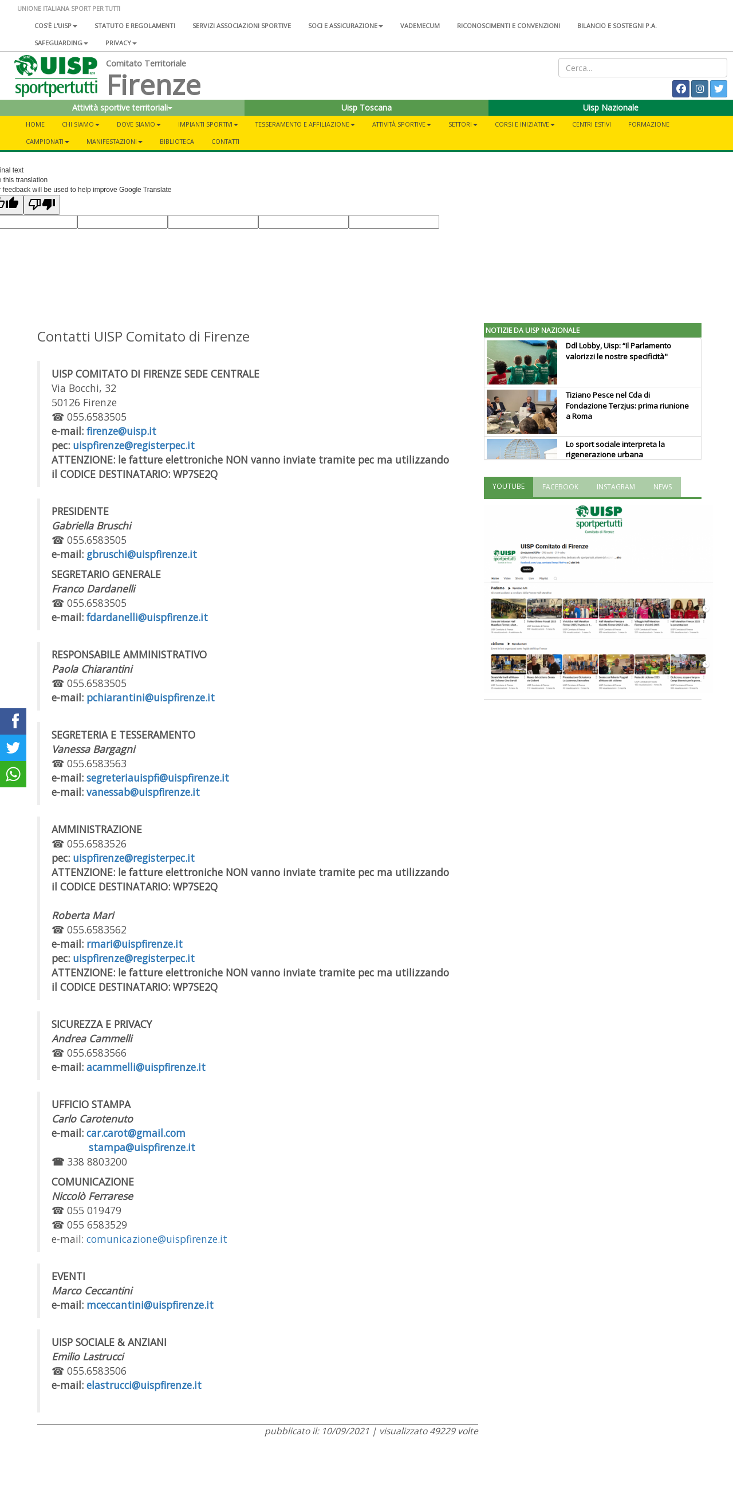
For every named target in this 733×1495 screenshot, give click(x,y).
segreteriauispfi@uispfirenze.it (157, 777)
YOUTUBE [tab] (508, 486)
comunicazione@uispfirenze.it (156, 1239)
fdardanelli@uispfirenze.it (147, 617)
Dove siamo (139, 124)
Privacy (121, 42)
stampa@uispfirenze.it (142, 1147)
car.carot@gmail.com (136, 1133)
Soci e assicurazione (345, 25)
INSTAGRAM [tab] (616, 487)
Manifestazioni (114, 141)
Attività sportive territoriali (122, 107)
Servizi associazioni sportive (241, 25)
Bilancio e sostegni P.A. (617, 25)
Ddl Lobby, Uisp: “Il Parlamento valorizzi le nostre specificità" (618, 351)
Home (35, 124)
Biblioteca (177, 141)
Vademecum (420, 25)
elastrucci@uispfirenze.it (144, 1385)
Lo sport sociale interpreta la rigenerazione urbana (615, 449)
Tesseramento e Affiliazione (305, 124)
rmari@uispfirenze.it (134, 944)
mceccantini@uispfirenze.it (150, 1305)
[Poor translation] (41, 205)
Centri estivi (591, 124)
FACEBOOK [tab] (560, 487)
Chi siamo (81, 124)
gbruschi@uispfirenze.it (141, 554)
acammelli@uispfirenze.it (146, 1067)
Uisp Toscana (366, 107)
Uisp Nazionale (611, 107)
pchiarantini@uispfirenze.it (150, 697)
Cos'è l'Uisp (55, 25)
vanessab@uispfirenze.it (143, 792)
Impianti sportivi (208, 124)
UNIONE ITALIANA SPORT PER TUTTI (68, 8)
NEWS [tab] (662, 487)
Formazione (648, 124)
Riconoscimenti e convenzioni (508, 25)
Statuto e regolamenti (134, 25)
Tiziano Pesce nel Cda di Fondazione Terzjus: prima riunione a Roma (627, 406)
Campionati (47, 141)
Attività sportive (401, 124)
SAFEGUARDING (61, 42)
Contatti (225, 141)
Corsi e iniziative (525, 124)
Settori (463, 124)
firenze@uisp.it (121, 431)
